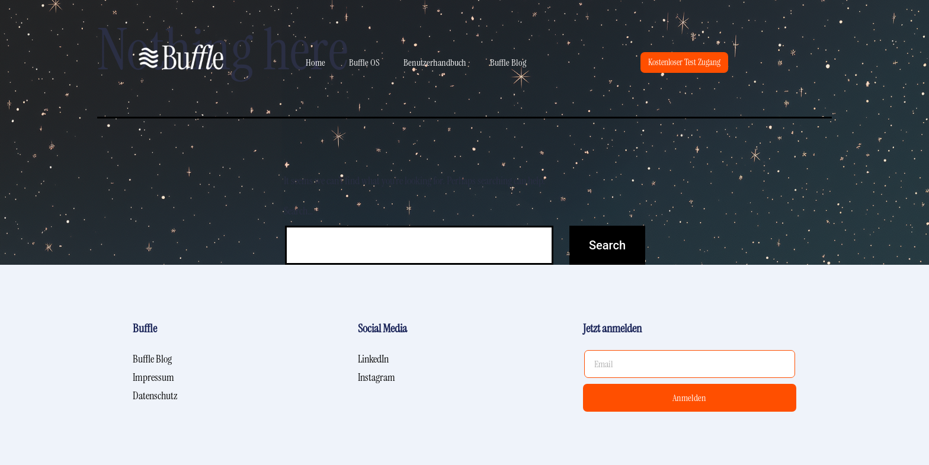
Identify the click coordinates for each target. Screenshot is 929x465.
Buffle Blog (508, 62)
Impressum (153, 377)
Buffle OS (364, 62)
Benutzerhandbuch (434, 62)
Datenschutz (155, 396)
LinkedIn (373, 359)
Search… (298, 211)
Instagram (376, 377)
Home (315, 62)
